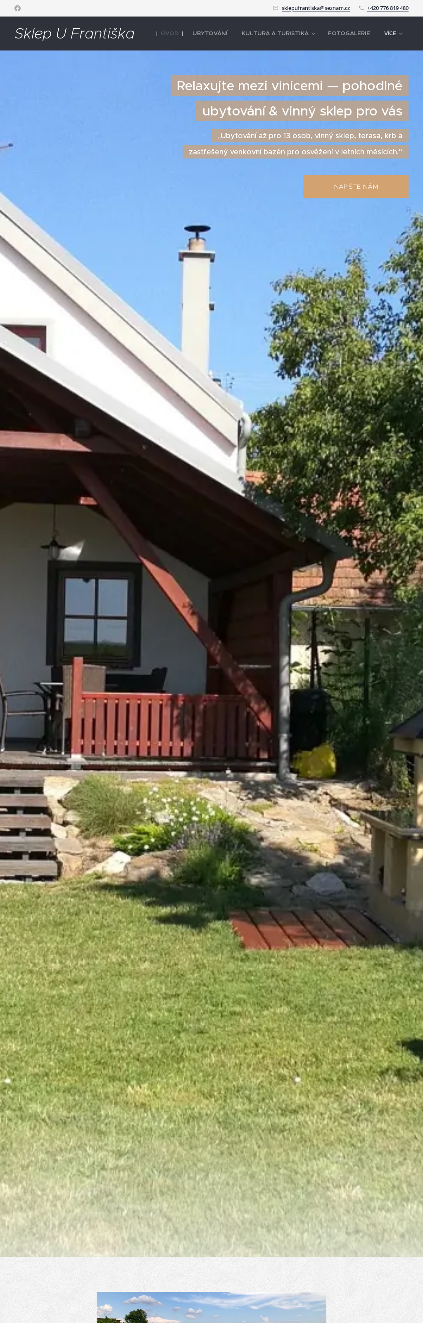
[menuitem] (188, 33)
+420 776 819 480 (388, 8)
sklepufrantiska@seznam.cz (316, 8)
